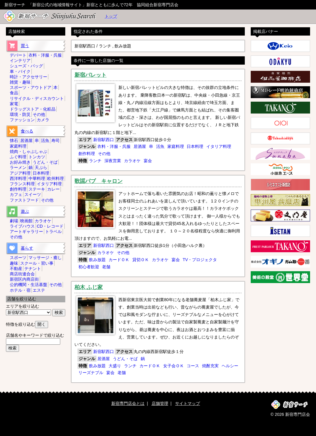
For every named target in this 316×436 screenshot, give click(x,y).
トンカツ (36, 156)
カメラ (43, 119)
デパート (18, 55)
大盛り (115, 365)
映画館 (26, 220)
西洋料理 (18, 178)
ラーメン (18, 167)
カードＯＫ (119, 259)
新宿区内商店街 (24, 279)
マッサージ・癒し (45, 257)
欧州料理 (55, 178)
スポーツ (18, 257)
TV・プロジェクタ (199, 259)
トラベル (53, 231)
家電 (14, 103)
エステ (39, 290)
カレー (53, 189)
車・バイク (20, 71)
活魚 (160, 146)
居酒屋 (140, 146)
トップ (111, 16)
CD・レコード (50, 226)
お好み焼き (20, 162)
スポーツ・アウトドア (30, 87)
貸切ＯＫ (140, 259)
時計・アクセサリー (28, 76)
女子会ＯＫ (173, 365)
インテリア (20, 60)
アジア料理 (20, 173)
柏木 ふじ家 (88, 287)
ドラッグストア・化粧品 (32, 109)
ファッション (22, 119)
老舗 (106, 266)
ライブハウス (22, 226)
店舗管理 (160, 403)
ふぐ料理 (18, 156)
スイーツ (32, 194)
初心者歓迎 (88, 266)
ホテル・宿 (20, 290)
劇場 (14, 220)
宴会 (148, 160)
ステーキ (36, 189)
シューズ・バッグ (26, 65)
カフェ (16, 194)
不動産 (16, 268)
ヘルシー (230, 365)
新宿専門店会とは (127, 403)
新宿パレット (90, 75)
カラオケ (132, 160)
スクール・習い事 (36, 263)
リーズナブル (90, 372)
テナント (32, 268)
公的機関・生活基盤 (28, 284)
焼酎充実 (210, 365)
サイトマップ (187, 403)
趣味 (14, 263)
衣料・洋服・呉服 (114, 146)
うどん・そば (125, 358)
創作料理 (86, 153)
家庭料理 (175, 146)
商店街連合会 (22, 273)
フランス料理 (22, 183)
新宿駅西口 (103, 139)
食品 (14, 92)
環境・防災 (20, 114)
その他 (104, 153)
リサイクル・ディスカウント (37, 98)
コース (193, 365)
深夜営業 (112, 160)
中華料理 (36, 178)
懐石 (14, 140)
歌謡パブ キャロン (98, 181)
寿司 (55, 140)
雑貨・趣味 (20, 82)
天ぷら (41, 167)
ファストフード (24, 200)
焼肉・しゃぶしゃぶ (28, 151)
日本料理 (195, 146)
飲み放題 (97, 259)
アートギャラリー (26, 231)
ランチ (95, 160)
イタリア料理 (218, 146)
